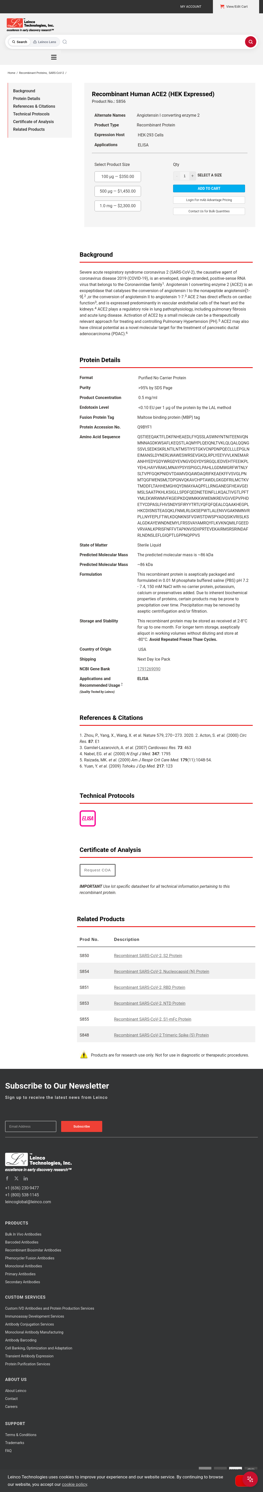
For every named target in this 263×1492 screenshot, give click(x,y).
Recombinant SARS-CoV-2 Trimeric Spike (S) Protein (161, 1035)
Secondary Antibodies (22, 1282)
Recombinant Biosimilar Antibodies (33, 1250)
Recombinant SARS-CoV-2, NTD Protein (149, 1003)
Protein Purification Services (27, 1364)
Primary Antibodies (20, 1274)
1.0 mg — (118, 204)
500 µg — (118, 190)
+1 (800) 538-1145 (22, 1194)
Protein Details (26, 98)
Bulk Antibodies (23, 1234)
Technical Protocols (31, 114)
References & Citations (34, 106)
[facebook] (7, 1178)
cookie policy (74, 1484)
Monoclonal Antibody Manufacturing (34, 1332)
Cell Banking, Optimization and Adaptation (38, 1348)
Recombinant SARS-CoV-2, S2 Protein (148, 955)
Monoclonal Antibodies (23, 1266)
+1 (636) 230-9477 (22, 1188)
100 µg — (117, 175)
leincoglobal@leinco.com (28, 1201)
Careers (11, 1407)
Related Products (29, 129)
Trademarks (14, 1443)
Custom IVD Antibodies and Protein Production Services (49, 1308)
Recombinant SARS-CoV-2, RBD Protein (149, 987)
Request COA (97, 870)
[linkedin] (26, 1178)
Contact (11, 1399)
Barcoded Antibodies (22, 1242)
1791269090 (149, 669)
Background (24, 90)
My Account (190, 6)
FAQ (8, 1451)
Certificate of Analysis (33, 121)
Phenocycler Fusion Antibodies (29, 1258)
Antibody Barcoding (20, 1340)
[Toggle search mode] (34, 42)
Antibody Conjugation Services (29, 1324)
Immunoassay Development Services (34, 1316)
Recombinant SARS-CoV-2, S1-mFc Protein (152, 1019)
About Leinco (15, 1391)
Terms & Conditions (20, 1435)
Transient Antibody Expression (29, 1356)
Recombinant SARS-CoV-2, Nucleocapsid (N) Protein (161, 971)
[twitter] (16, 1178)
